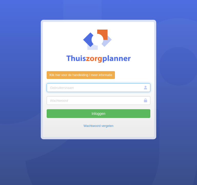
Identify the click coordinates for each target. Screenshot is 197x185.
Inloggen (98, 114)
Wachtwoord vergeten (98, 126)
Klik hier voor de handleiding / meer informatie (81, 75)
